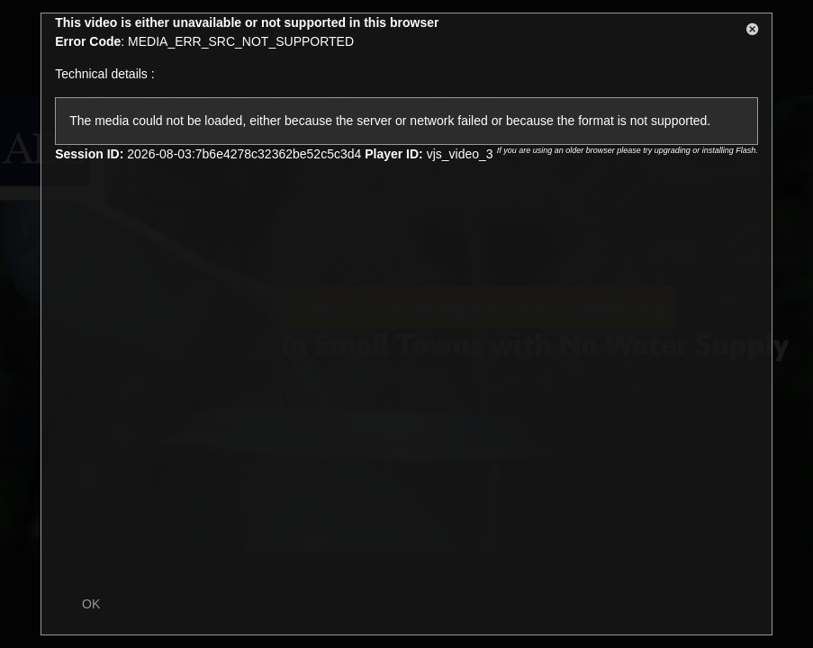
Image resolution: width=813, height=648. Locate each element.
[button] (753, 32)
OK (91, 604)
